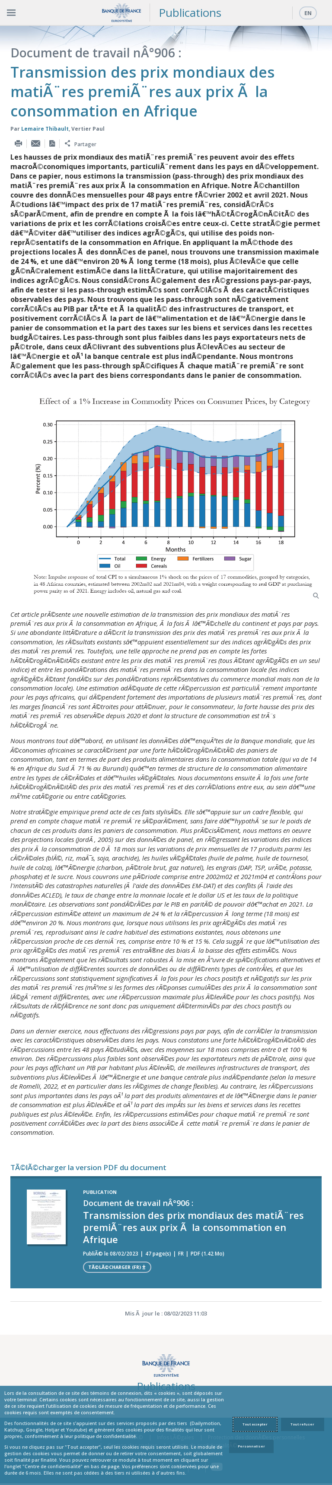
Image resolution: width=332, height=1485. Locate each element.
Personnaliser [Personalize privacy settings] (251, 1446)
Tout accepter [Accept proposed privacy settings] (255, 1424)
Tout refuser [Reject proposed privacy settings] (302, 1424)
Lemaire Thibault (45, 128)
